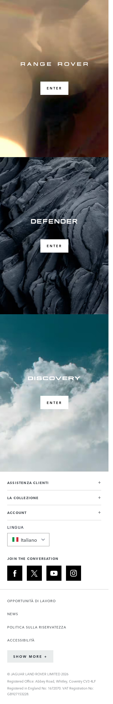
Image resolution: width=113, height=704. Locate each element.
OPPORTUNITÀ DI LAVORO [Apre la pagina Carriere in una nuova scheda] (31, 600)
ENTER (54, 88)
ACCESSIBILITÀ (21, 640)
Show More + (30, 656)
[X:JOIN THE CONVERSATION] (34, 573)
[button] (54, 485)
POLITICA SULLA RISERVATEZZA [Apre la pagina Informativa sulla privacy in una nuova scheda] (36, 627)
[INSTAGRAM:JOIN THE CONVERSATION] (73, 573)
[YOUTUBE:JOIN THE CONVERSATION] (53, 573)
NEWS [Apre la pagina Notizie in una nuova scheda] (12, 613)
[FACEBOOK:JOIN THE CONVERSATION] (14, 573)
